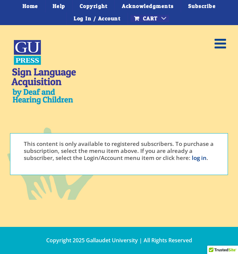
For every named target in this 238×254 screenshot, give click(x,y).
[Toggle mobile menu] (221, 43)
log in (199, 158)
